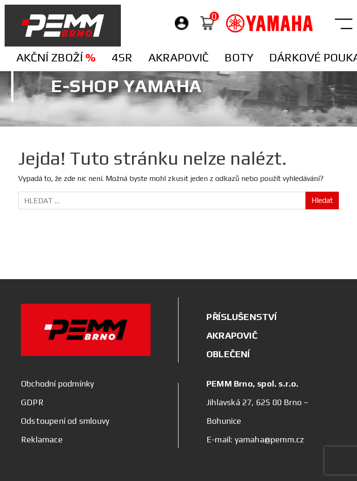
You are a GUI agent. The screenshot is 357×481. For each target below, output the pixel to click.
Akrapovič (178, 57)
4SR (122, 57)
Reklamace (42, 439)
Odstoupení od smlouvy (65, 421)
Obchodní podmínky (57, 383)
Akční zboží (56, 57)
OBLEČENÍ (228, 353)
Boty (239, 57)
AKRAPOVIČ (232, 335)
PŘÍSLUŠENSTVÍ (241, 316)
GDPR (32, 402)
